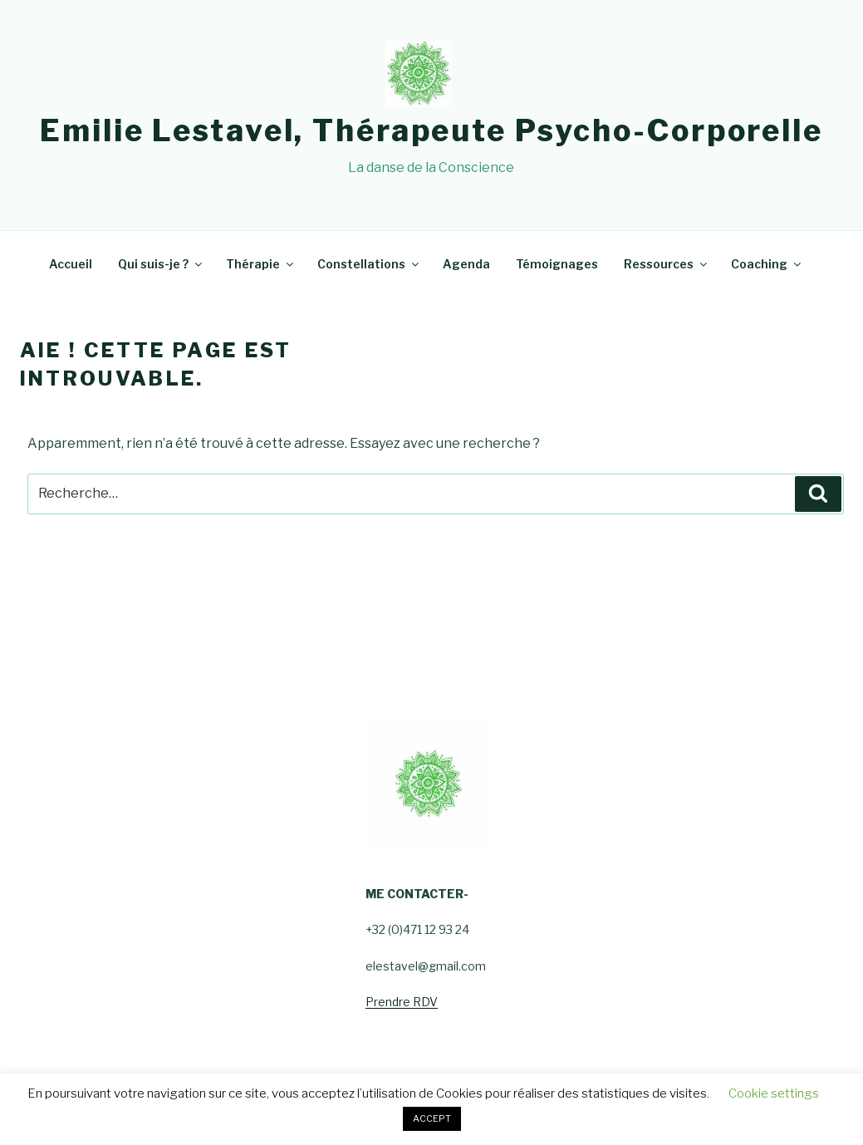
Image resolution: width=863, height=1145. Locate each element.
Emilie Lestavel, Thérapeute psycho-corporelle (431, 130)
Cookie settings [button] (773, 1093)
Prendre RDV (401, 1002)
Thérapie (261, 264)
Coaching (767, 264)
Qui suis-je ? (161, 264)
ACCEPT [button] (432, 1118)
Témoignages (557, 264)
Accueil (70, 264)
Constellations (369, 264)
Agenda (466, 264)
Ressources (666, 264)
